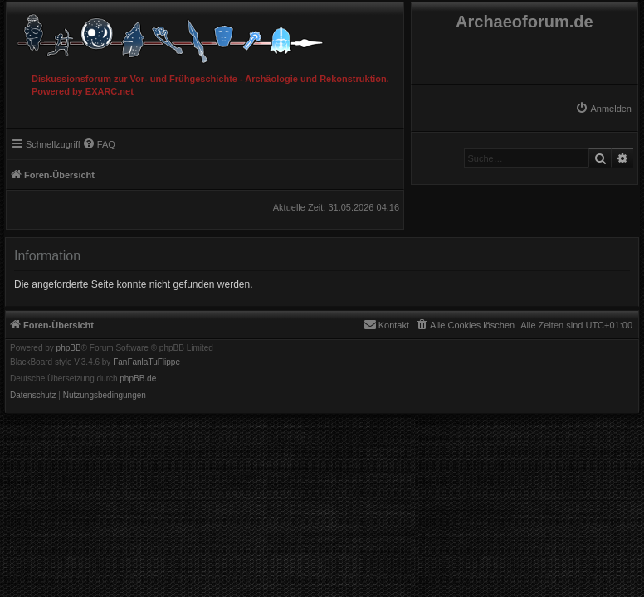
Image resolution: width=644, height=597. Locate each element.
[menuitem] (603, 109)
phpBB (68, 348)
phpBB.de (138, 379)
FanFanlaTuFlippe (146, 362)
